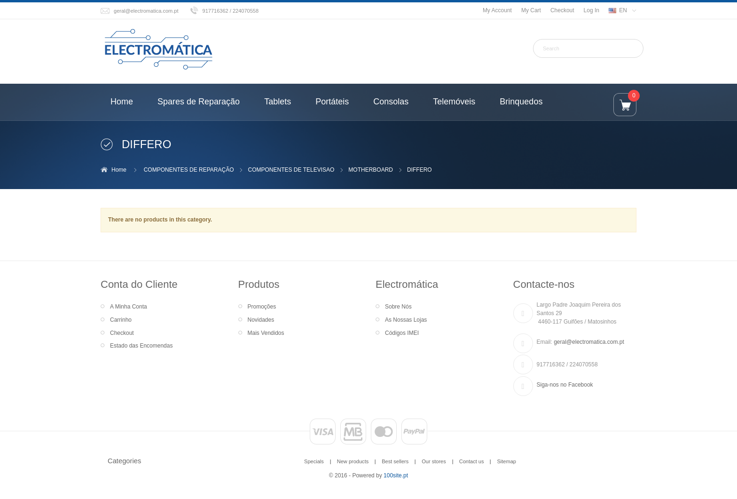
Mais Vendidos (266, 333)
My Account (497, 10)
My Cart (531, 10)
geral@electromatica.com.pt (146, 11)
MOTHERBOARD (370, 169)
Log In (591, 10)
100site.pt (396, 475)
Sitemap (506, 461)
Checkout (562, 10)
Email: (544, 342)
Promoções (262, 306)
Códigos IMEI (402, 333)
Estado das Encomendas (141, 345)
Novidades (261, 320)
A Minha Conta (128, 306)
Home (118, 169)
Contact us (471, 461)
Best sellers (395, 461)
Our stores (434, 461)
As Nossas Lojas (406, 320)
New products (352, 461)
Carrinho (121, 320)
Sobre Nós (398, 306)
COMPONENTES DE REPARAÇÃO (189, 169)
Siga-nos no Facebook (565, 384)
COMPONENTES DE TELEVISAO (291, 169)
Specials (314, 461)
